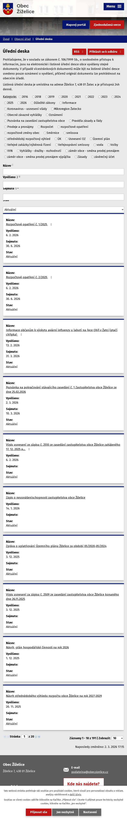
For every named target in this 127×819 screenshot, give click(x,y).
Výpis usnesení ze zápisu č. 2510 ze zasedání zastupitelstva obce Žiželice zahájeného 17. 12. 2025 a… (63, 447)
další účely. (75, 794)
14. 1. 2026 (13, 508)
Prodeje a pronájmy (20, 127)
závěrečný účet (104, 157)
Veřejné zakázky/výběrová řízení (29, 145)
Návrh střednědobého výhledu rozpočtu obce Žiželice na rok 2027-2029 (54, 696)
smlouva (72, 133)
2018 (38, 97)
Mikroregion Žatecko (67, 109)
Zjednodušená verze (107, 25)
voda (100, 145)
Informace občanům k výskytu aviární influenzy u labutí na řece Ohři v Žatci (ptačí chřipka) (61, 332)
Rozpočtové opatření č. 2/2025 (29, 277)
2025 (10, 103)
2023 (104, 97)
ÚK (59, 139)
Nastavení (90, 812)
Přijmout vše (38, 812)
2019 (51, 97)
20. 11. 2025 (13, 707)
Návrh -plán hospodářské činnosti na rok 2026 (37, 647)
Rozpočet (47, 127)
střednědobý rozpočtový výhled (28, 139)
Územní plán (101, 139)
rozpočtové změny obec (23, 133)
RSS (79, 52)
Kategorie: (10, 96)
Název (7, 165)
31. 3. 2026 (13, 356)
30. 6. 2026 (13, 246)
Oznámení (56, 115)
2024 (117, 97)
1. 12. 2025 (12, 658)
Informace (69, 103)
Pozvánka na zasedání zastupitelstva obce (36, 121)
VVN (10, 151)
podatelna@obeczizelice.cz (89, 772)
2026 (23, 103)
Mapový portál (76, 25)
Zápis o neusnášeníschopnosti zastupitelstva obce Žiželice (45, 497)
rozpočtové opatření (74, 127)
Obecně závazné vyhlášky (24, 115)
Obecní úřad (22, 39)
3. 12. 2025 (12, 557)
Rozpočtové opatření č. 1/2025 (29, 224)
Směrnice (53, 133)
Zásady (82, 157)
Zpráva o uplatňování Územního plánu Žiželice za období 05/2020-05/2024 (56, 546)
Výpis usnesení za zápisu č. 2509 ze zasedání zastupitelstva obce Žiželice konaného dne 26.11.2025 (62, 597)
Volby (114, 145)
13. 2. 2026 (13, 345)
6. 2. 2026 (12, 235)
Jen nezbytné (65, 812)
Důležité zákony (44, 103)
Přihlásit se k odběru (105, 52)
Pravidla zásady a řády (87, 121)
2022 (91, 97)
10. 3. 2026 (13, 413)
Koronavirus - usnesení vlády (27, 109)
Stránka (15, 736)
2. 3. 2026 (12, 402)
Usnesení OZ (77, 139)
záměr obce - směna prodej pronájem (94, 151)
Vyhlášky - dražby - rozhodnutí (40, 151)
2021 (78, 97)
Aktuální (12, 257)
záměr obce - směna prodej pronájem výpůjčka (38, 157)
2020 (65, 97)
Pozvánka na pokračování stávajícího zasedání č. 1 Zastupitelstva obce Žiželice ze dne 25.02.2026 (61, 390)
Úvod (6, 39)
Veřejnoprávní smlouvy (73, 145)
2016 (25, 97)
